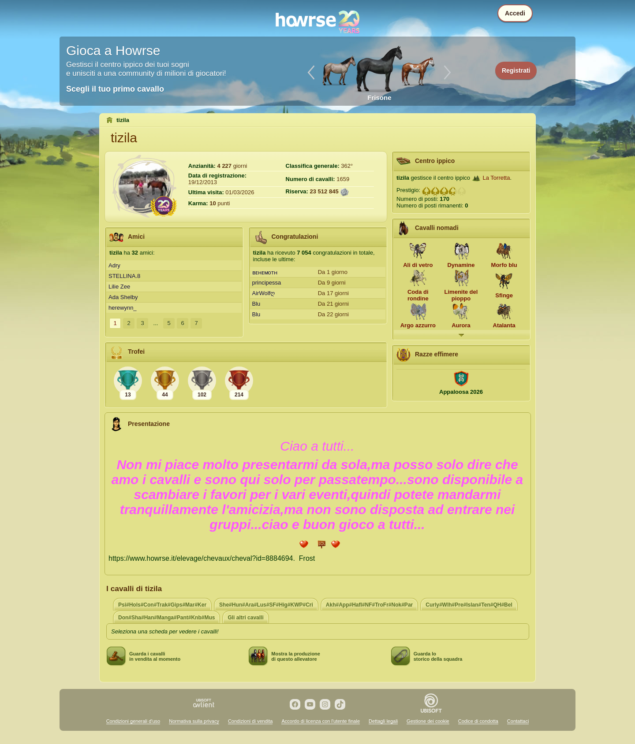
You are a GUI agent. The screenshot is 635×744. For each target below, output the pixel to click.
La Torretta (496, 177)
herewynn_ (122, 307)
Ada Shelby (123, 297)
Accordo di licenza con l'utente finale (320, 721)
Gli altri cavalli (245, 617)
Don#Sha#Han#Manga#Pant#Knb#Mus (166, 617)
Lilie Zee (119, 286)
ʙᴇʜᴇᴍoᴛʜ (264, 272)
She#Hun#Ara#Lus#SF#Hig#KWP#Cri (266, 605)
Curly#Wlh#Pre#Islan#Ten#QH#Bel (469, 605)
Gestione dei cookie (428, 721)
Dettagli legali (383, 721)
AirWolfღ (263, 293)
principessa (266, 282)
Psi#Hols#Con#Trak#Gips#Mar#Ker (162, 605)
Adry (114, 265)
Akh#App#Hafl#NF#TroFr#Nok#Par (369, 605)
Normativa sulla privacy (194, 721)
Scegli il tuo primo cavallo (115, 89)
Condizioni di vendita (250, 721)
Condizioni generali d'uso (133, 721)
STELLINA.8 (124, 276)
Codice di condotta (478, 721)
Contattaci (518, 721)
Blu (256, 303)
